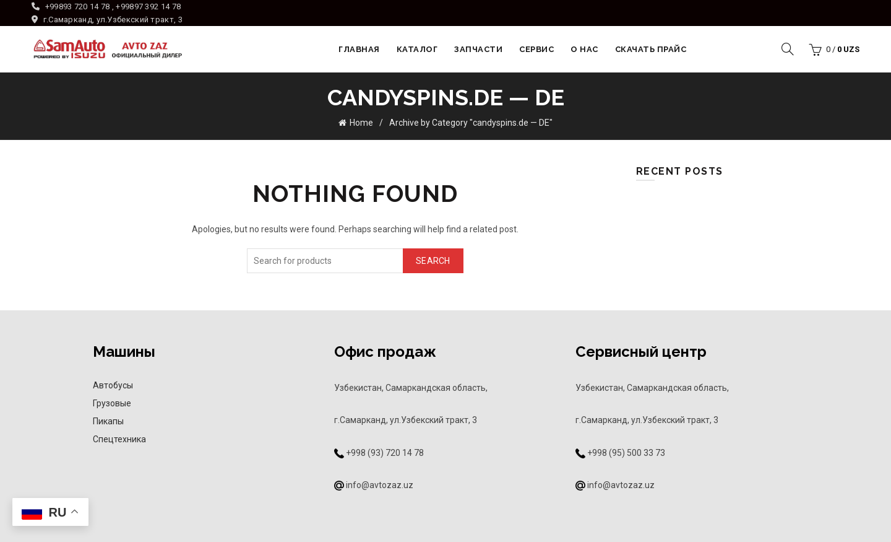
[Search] (788, 49)
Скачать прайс (651, 49)
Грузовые (112, 403)
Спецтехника (119, 439)
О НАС (584, 49)
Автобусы (113, 385)
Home (361, 123)
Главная (359, 49)
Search (433, 261)
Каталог (417, 49)
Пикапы (108, 421)
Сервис (536, 49)
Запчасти (478, 49)
